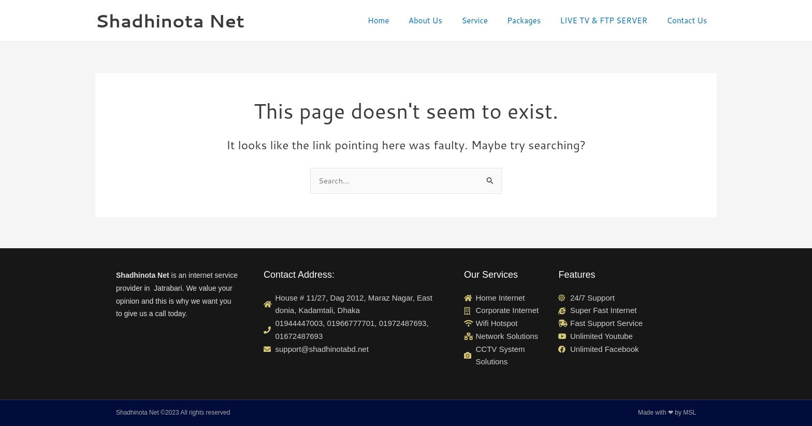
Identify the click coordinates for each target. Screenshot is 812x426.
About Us (443, 20)
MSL (689, 413)
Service (488, 20)
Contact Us (689, 20)
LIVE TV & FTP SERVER (609, 20)
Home (399, 20)
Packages (533, 20)
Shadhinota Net (169, 20)
